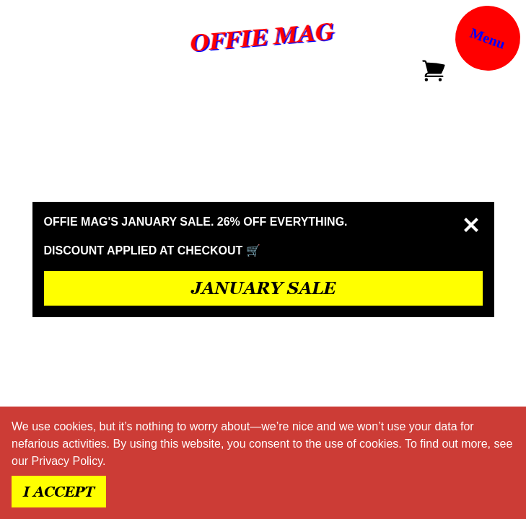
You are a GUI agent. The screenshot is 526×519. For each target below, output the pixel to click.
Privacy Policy (67, 461)
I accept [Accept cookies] (59, 492)
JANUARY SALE (263, 288)
